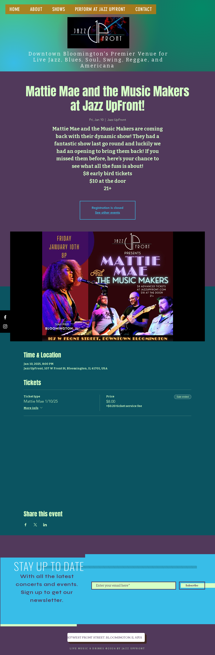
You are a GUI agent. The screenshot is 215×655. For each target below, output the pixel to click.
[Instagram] (5, 326)
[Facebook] (5, 317)
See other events (107, 212)
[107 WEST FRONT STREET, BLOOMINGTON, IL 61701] (106, 637)
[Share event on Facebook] (25, 524)
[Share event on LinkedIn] (45, 524)
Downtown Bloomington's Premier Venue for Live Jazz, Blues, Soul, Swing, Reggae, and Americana (98, 60)
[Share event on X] (35, 524)
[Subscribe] (192, 586)
